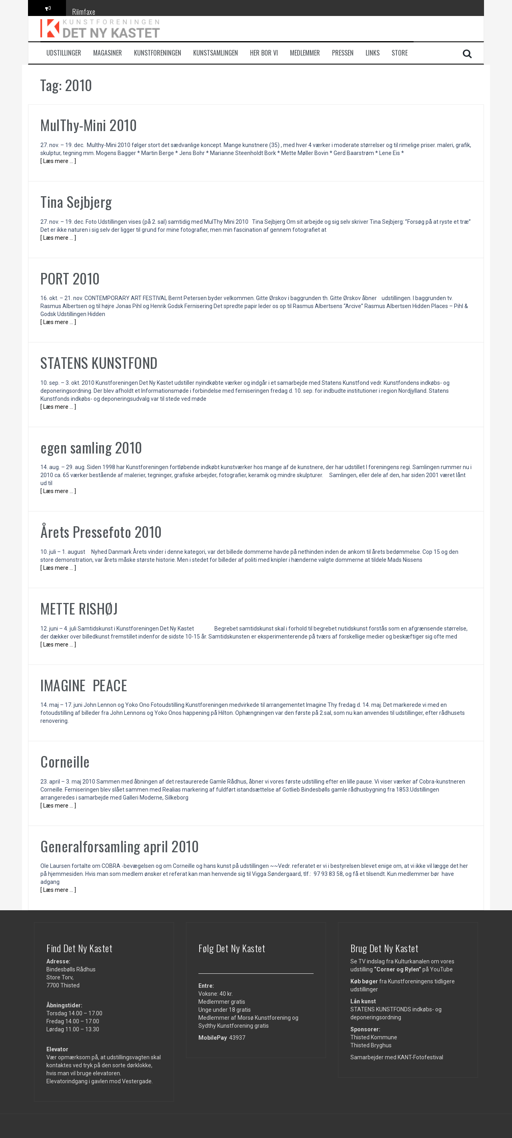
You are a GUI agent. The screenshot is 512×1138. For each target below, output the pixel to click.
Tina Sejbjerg (76, 201)
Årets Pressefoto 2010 (101, 531)
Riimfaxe (83, 11)
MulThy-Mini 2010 (88, 124)
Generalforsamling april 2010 (119, 845)
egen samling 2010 (91, 447)
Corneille (65, 761)
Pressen (343, 53)
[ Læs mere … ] (58, 161)
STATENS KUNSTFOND (100, 362)
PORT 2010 (70, 277)
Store (400, 53)
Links (373, 53)
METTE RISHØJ (79, 608)
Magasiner (107, 53)
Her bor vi (264, 53)
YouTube (441, 969)
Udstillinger (63, 53)
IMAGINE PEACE (83, 684)
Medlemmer (305, 53)
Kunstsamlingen (215, 53)
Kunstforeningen (157, 53)
